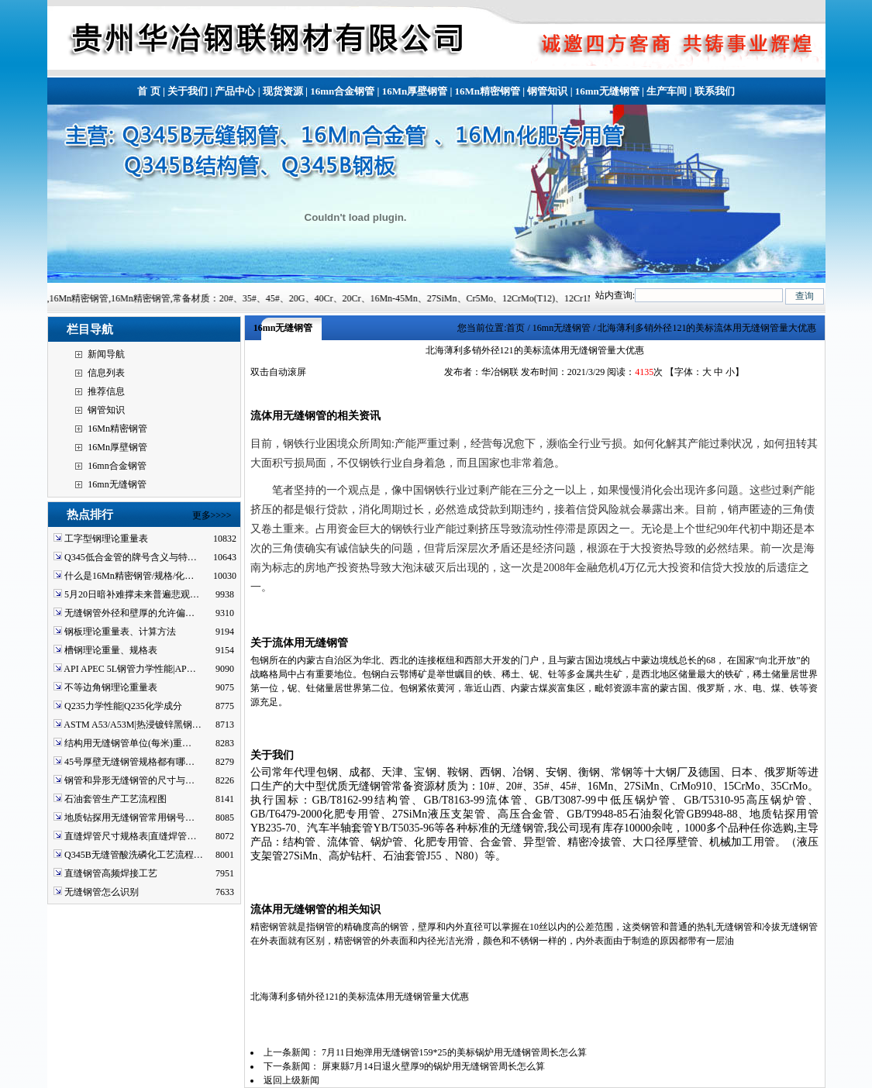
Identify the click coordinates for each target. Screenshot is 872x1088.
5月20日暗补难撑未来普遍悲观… (131, 594)
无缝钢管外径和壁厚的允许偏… (129, 613)
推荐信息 (106, 391)
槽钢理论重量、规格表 (110, 650)
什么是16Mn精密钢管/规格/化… (129, 575)
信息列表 (106, 372)
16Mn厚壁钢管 (415, 91)
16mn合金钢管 (342, 91)
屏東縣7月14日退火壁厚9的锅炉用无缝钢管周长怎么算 (433, 1066)
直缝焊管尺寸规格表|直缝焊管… (130, 836)
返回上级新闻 (291, 1080)
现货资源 (283, 91)
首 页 (148, 91)
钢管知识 (547, 91)
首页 (515, 327)
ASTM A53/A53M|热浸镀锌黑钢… (132, 724)
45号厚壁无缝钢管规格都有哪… (129, 761)
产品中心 (235, 91)
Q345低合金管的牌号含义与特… (130, 557)
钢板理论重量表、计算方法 (120, 631)
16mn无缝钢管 (607, 91)
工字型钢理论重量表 (106, 538)
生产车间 (666, 91)
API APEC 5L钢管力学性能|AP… (129, 668)
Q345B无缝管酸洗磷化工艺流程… (133, 854)
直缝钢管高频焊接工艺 (110, 873)
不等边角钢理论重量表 (110, 687)
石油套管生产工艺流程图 (115, 799)
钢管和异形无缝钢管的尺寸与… (129, 780)
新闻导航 (106, 354)
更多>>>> (212, 515)
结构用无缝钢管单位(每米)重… (127, 743)
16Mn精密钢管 (488, 91)
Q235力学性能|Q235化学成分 (123, 706)
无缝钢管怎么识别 (101, 892)
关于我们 (187, 91)
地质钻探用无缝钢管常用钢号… (129, 817)
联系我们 (714, 91)
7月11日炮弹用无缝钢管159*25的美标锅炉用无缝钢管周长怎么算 (454, 1052)
